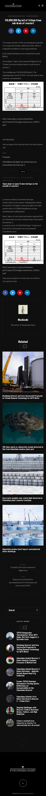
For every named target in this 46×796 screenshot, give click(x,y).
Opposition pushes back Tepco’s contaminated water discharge (21, 550)
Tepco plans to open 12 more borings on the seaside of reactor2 (20, 185)
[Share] (11, 31)
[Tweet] (18, 31)
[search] (37, 610)
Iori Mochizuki (8, 139)
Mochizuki (23, 319)
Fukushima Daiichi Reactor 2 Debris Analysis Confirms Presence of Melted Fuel (28, 661)
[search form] (20, 610)
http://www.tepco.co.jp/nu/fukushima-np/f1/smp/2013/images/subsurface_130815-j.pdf (21, 122)
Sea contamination (32, 16)
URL (4, 56)
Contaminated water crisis (16, 16)
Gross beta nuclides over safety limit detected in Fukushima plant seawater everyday (22, 499)
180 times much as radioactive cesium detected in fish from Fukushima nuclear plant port (22, 448)
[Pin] (26, 31)
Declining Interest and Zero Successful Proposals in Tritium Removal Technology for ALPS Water (22, 397)
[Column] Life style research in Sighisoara (23, 567)
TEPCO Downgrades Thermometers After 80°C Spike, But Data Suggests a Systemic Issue (28, 636)
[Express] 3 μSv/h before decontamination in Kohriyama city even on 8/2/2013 (23, 580)
